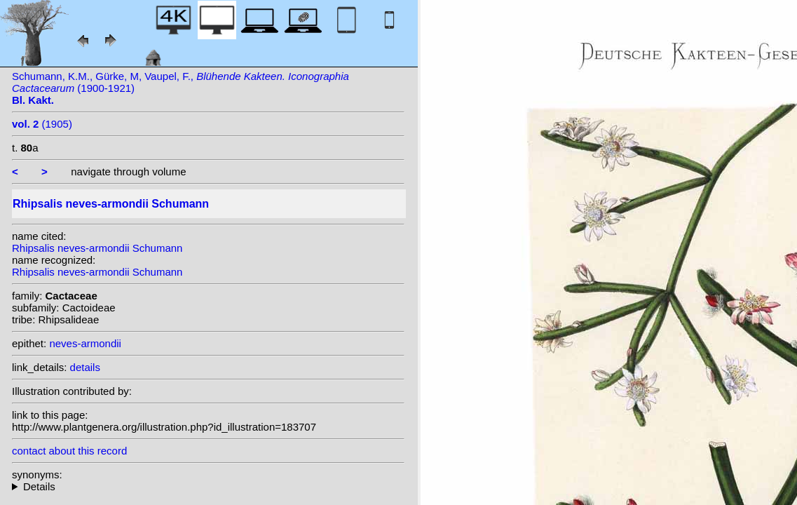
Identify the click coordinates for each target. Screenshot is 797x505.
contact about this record (69, 451)
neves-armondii (85, 343)
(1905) (42, 124)
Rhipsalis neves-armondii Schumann (97, 248)
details (85, 367)
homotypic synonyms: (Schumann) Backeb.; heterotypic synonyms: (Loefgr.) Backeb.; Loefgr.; (208, 486)
